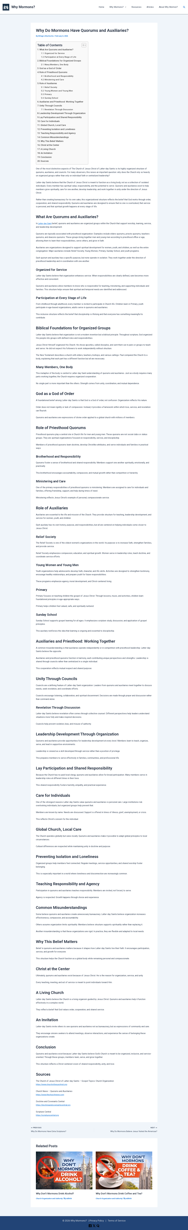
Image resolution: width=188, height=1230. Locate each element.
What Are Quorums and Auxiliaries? (58, 49)
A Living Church (49, 149)
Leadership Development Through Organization (65, 113)
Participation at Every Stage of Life (61, 57)
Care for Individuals (51, 121)
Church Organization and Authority (51, 1199)
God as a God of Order (51, 68)
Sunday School (52, 98)
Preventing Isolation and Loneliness (60, 129)
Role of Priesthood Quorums (55, 72)
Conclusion (47, 157)
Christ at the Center (51, 145)
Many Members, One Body (57, 64)
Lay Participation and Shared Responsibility (63, 117)
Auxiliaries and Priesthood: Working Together (64, 101)
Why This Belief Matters (53, 141)
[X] (94, 1225)
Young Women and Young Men (59, 90)
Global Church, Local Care (54, 125)
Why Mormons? (23, 7)
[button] (128, 7)
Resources (139, 7)
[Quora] (100, 1225)
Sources (45, 161)
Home (106, 7)
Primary (48, 94)
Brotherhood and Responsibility (60, 76)
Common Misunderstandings (56, 137)
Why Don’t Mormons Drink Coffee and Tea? (121, 1193)
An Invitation (47, 153)
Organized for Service (55, 53)
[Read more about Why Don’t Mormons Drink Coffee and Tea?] (124, 1170)
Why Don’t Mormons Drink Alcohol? (56, 1193)
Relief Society (51, 87)
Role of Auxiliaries (49, 83)
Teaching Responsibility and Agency (60, 133)
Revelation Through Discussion (60, 109)
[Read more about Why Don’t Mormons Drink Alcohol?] (64, 1170)
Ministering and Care (55, 79)
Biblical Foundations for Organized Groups (62, 60)
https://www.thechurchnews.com (51, 1094)
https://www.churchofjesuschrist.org (52, 1084)
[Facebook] (88, 1225)
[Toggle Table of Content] (87, 45)
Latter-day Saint (45, 223)
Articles (151, 7)
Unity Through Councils (52, 105)
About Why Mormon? (168, 7)
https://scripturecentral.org (48, 1115)
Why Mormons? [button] (121, 7)
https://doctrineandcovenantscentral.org (54, 1105)
